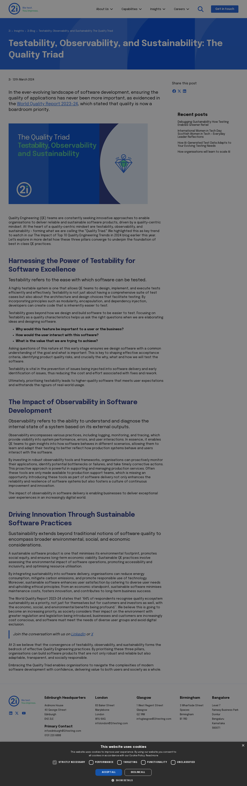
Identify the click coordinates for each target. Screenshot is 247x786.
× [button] (243, 745)
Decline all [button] (138, 772)
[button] (123, 780)
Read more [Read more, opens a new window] (152, 756)
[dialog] (123, 764)
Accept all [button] (109, 772)
